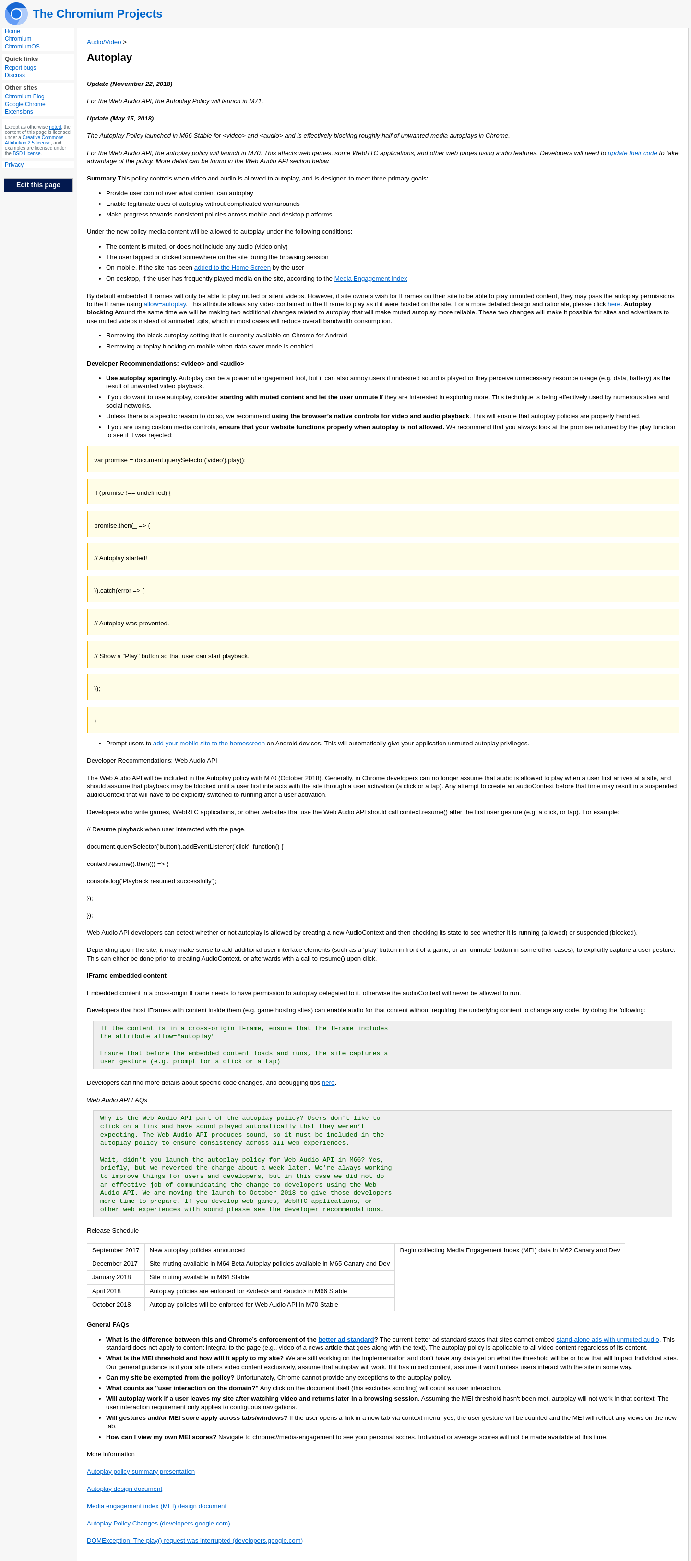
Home (12, 31)
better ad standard (346, 1339)
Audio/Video (104, 42)
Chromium (18, 39)
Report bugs (20, 67)
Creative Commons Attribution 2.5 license (34, 140)
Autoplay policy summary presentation (141, 1471)
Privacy (14, 164)
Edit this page (38, 185)
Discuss (15, 75)
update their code (632, 152)
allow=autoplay (165, 304)
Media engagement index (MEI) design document (156, 1506)
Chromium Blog (25, 96)
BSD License (27, 153)
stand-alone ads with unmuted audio (608, 1339)
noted (55, 127)
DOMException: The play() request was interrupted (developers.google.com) (195, 1540)
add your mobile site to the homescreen (209, 743)
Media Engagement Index (370, 278)
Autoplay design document (124, 1488)
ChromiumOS (22, 46)
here (614, 304)
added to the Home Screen (232, 267)
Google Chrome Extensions (25, 108)
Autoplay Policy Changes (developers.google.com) (158, 1523)
